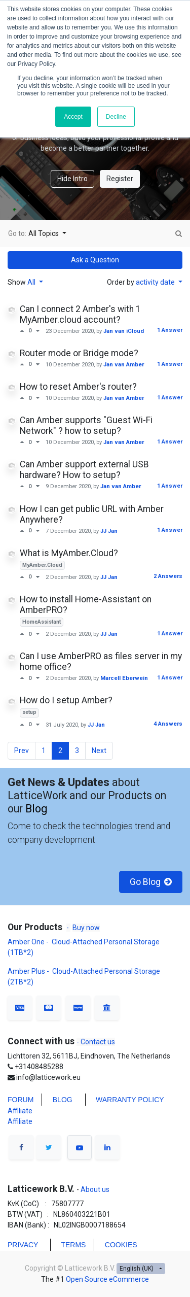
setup (29, 712)
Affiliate (20, 1111)
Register (119, 179)
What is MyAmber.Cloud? (69, 553)
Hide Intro (72, 179)
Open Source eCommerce (107, 1279)
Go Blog (151, 882)
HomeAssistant (41, 622)
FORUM (20, 1100)
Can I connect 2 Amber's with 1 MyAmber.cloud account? (80, 314)
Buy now (86, 928)
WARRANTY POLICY (130, 1100)
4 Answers (168, 724)
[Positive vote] (24, 331)
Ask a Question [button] (95, 260)
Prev (21, 750)
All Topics (44, 233)
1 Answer (169, 330)
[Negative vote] (37, 331)
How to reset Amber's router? (78, 387)
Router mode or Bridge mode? (79, 353)
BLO (60, 1100)
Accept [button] (73, 116)
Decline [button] (116, 116)
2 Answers (168, 576)
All (32, 282)
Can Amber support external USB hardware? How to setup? (84, 469)
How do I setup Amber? (66, 700)
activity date (156, 282)
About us (94, 1189)
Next (99, 750)
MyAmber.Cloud (42, 565)
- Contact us (96, 1042)
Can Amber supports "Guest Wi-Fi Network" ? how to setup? (86, 425)
